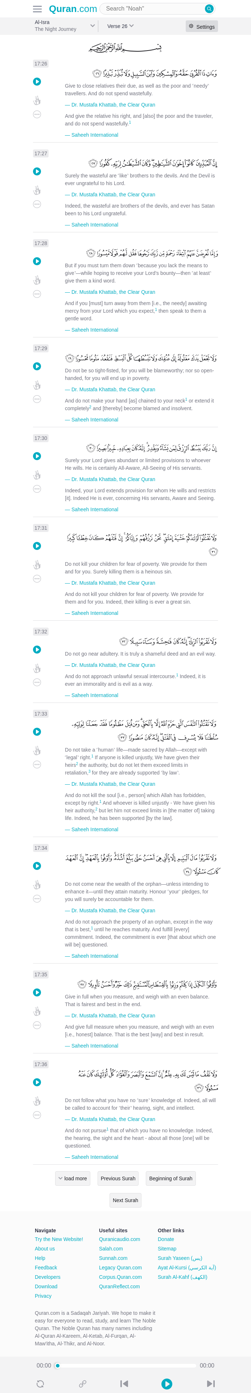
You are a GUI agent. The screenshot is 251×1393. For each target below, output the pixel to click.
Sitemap (167, 1249)
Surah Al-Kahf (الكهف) (182, 1277)
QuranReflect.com (119, 1286)
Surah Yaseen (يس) (180, 1258)
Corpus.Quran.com (120, 1277)
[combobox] (157, 9)
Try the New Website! (59, 1239)
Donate (166, 1239)
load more (75, 1178)
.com (73, 8)
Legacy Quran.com (120, 1267)
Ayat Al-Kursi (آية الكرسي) (187, 1267)
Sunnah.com (113, 1258)
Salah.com (111, 1249)
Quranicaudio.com (119, 1239)
